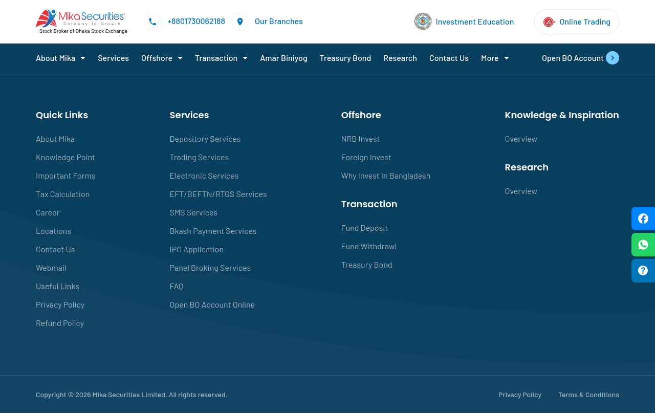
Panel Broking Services (210, 267)
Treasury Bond (346, 57)
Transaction (216, 57)
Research (400, 57)
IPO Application (197, 249)
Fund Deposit (364, 227)
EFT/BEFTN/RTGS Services (218, 194)
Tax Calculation (63, 194)
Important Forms (65, 175)
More (490, 57)
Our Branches (267, 22)
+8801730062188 (184, 22)
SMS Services (194, 212)
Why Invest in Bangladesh (386, 175)
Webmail (51, 267)
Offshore (156, 57)
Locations (53, 230)
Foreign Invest (366, 157)
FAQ (177, 286)
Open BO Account (580, 57)
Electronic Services (204, 175)
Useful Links (57, 286)
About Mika (55, 57)
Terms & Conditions (588, 394)
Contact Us (449, 57)
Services (113, 57)
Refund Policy (60, 323)
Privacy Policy (60, 304)
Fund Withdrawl (369, 246)
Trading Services (199, 157)
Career (47, 212)
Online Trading (576, 22)
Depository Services (205, 138)
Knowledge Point (65, 157)
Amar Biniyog (283, 57)
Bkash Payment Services (213, 230)
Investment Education (464, 21)
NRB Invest (360, 138)
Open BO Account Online (212, 304)
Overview (521, 138)
